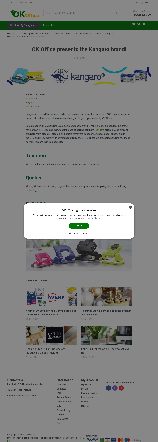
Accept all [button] (79, 225)
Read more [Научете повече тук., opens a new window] (96, 218)
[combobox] (130, 207)
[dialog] (79, 221)
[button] (79, 233)
